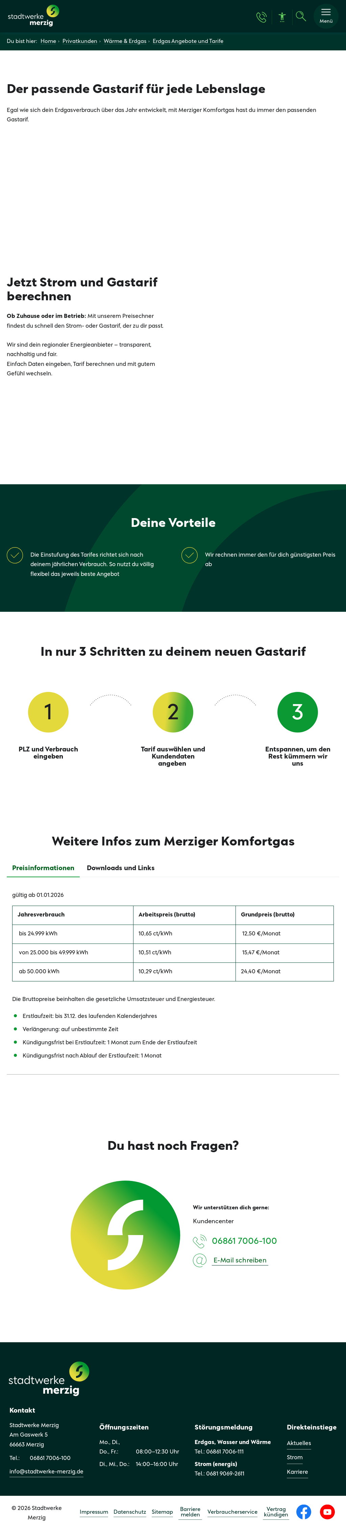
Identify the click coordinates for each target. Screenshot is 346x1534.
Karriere (297, 1473)
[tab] (43, 869)
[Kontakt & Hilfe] (261, 18)
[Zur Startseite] (35, 27)
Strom (295, 1459)
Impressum (94, 1513)
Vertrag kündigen (276, 1513)
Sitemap (162, 1513)
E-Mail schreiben (240, 1261)
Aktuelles (299, 1444)
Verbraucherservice (232, 1513)
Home (48, 42)
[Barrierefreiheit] (282, 18)
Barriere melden (190, 1513)
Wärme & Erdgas (125, 42)
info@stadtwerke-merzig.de (46, 1473)
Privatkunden (80, 42)
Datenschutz (130, 1513)
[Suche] (301, 17)
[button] (326, 16)
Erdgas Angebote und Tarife (188, 42)
